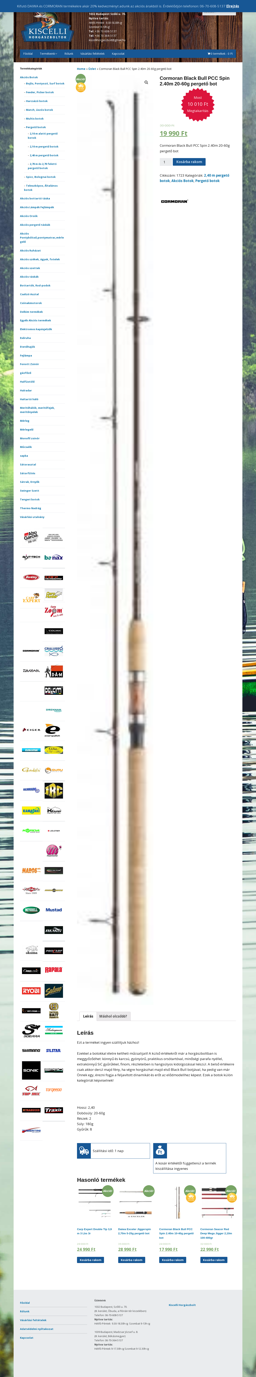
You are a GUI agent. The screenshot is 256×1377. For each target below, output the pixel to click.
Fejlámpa (26, 355)
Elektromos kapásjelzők (36, 329)
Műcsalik (26, 447)
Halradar (26, 390)
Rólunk (68, 53)
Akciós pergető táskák (35, 225)
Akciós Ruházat (30, 250)
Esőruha (25, 338)
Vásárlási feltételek (92, 53)
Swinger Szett (29, 490)
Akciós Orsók (29, 216)
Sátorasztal (28, 464)
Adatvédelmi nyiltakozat (36, 1329)
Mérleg (24, 421)
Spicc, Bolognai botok (41, 177)
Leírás (88, 1016)
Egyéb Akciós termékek (35, 320)
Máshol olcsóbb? (113, 1016)
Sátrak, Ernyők (29, 482)
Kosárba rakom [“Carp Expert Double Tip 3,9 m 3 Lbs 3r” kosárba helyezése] (90, 1260)
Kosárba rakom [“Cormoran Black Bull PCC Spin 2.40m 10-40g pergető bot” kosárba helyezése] (173, 1260)
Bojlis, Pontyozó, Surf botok (45, 83)
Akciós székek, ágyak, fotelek (40, 259)
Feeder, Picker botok (40, 92)
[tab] (88, 1016)
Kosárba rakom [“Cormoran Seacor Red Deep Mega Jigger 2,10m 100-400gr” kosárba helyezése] (214, 1260)
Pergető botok (36, 127)
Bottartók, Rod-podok (35, 285)
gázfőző (25, 373)
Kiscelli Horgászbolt (182, 1305)
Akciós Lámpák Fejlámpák (37, 207)
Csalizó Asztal (29, 294)
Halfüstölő (27, 381)
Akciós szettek (30, 268)
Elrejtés (232, 6)
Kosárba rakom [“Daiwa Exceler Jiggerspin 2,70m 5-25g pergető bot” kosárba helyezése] (131, 1260)
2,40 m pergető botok (44, 155)
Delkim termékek (31, 312)
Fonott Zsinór (29, 364)
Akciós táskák (29, 276)
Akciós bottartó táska (35, 198)
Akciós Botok (29, 77)
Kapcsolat (118, 53)
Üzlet (92, 69)
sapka (24, 455)
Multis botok (35, 118)
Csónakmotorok (31, 303)
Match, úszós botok (39, 110)
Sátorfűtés (27, 473)
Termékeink (47, 53)
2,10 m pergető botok (44, 146)
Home (81, 69)
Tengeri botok (30, 499)
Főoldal (28, 53)
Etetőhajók (27, 346)
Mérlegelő (26, 429)
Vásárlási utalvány (32, 517)
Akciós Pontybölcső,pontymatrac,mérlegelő (42, 238)
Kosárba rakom (189, 161)
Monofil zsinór (30, 438)
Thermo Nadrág (30, 508)
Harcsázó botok (37, 101)
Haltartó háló (29, 399)
